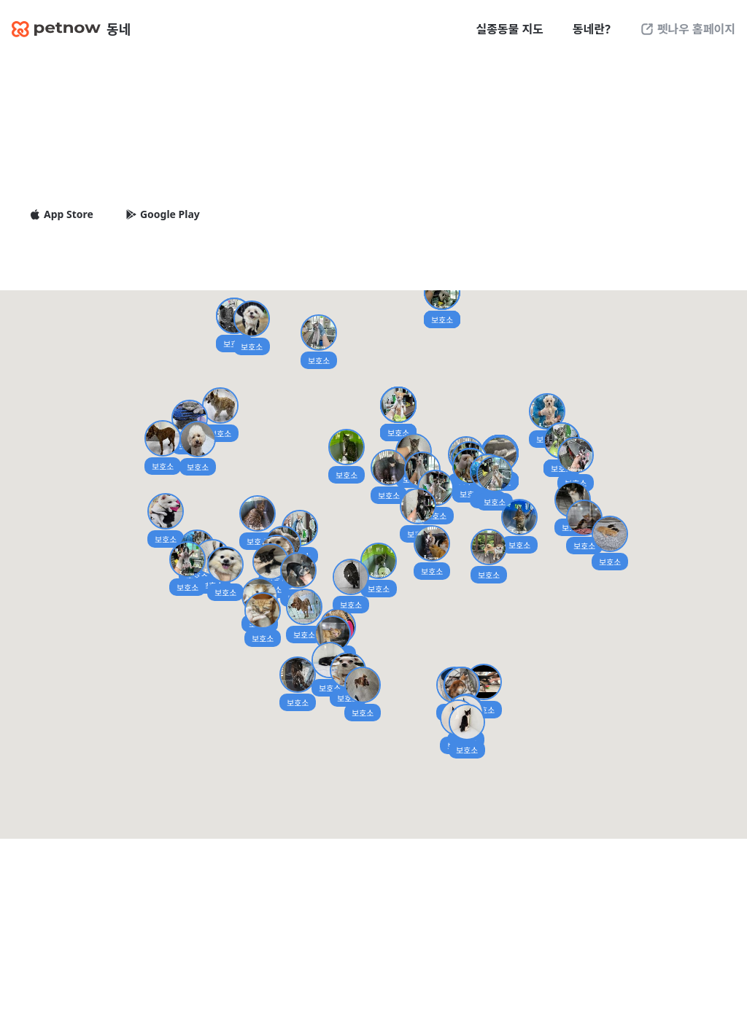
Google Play (162, 214)
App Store (61, 214)
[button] (297, 684)
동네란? (592, 29)
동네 (71, 29)
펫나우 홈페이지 (687, 29)
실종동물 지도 (509, 29)
